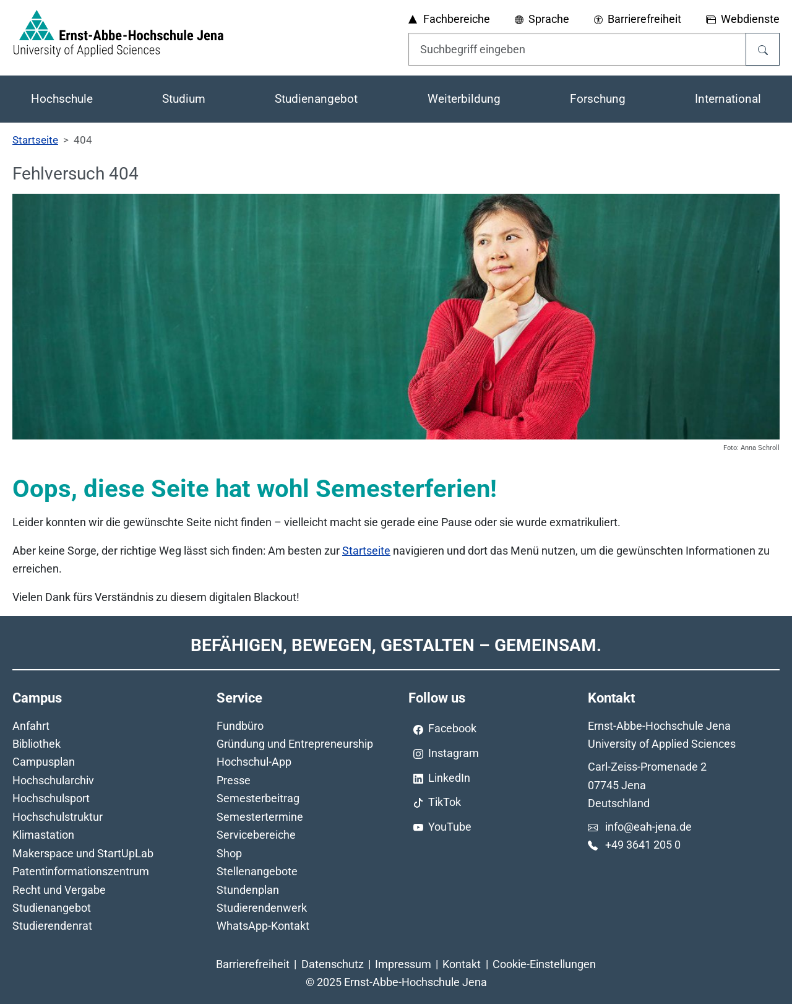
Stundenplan (248, 889)
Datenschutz (332, 964)
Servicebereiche (256, 834)
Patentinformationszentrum (80, 871)
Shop (229, 853)
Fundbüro (240, 725)
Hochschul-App (254, 761)
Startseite (366, 550)
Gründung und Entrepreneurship (295, 743)
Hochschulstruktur (57, 816)
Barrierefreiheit (253, 964)
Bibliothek (36, 743)
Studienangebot (51, 907)
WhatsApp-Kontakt (263, 925)
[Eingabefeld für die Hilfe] (577, 49)
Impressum (403, 964)
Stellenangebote (257, 871)
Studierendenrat (52, 925)
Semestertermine (260, 816)
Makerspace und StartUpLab (82, 853)
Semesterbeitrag (258, 798)
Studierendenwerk (262, 907)
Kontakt (461, 964)
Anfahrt (31, 725)
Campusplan (43, 761)
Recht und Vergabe (59, 889)
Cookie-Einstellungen (544, 964)
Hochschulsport (51, 798)
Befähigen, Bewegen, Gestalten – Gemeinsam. (396, 645)
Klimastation (43, 834)
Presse (234, 780)
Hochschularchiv (53, 780)
